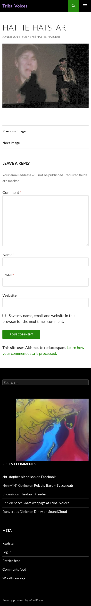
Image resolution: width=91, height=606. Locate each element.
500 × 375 (28, 36)
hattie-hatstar (48, 36)
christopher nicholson (19, 477)
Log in (6, 552)
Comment (11, 192)
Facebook (48, 477)
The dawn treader (33, 494)
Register (8, 543)
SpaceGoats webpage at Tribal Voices (41, 503)
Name (8, 254)
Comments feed (14, 569)
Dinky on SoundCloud (50, 511)
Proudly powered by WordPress (22, 600)
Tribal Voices (14, 5)
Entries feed (11, 561)
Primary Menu (85, 6)
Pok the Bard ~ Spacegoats (54, 485)
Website (9, 295)
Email (8, 275)
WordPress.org (13, 578)
